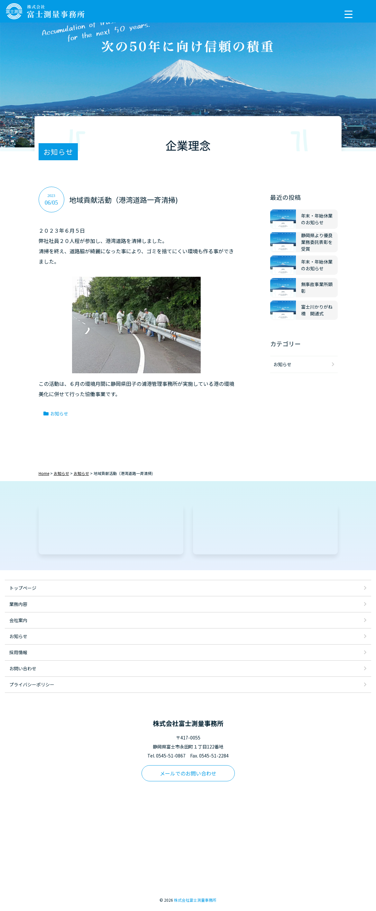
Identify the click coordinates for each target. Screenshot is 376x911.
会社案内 (18, 620)
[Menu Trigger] (348, 14)
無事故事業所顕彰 (317, 287)
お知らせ (59, 413)
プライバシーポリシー (31, 684)
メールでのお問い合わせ (188, 773)
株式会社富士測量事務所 (195, 900)
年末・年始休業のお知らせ (317, 219)
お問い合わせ (22, 668)
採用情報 (18, 652)
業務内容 (18, 604)
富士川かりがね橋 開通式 (317, 310)
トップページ (22, 588)
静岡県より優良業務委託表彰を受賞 (317, 242)
